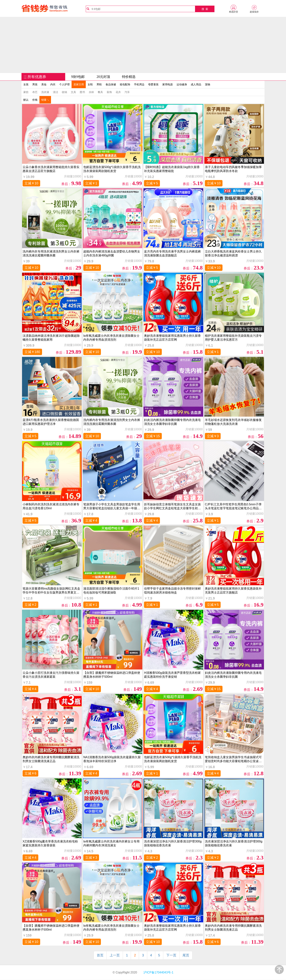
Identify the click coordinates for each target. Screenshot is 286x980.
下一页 (171, 955)
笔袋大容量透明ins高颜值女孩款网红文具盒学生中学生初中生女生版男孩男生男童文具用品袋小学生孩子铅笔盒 (51, 590)
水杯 (91, 92)
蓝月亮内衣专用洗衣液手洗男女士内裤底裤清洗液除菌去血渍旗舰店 (172, 253)
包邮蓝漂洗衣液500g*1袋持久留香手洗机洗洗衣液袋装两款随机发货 (112, 169)
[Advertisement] (143, 45)
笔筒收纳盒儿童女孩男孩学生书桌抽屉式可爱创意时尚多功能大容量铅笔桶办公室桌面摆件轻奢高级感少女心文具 (233, 759)
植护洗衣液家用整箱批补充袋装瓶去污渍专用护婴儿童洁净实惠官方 (233, 337)
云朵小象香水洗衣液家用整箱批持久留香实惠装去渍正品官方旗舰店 (51, 169)
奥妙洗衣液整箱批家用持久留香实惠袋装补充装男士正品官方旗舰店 (233, 590)
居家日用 (78, 84)
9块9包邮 (78, 77)
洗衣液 (45, 92)
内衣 (52, 84)
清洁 (55, 92)
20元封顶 (103, 77)
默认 (26, 99)
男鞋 (99, 84)
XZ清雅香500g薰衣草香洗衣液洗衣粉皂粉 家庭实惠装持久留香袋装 (50, 843)
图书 (82, 92)
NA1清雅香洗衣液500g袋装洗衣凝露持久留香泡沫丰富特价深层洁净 (112, 759)
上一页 (115, 955)
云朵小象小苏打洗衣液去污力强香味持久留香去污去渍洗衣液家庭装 (51, 674)
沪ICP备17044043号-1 (158, 972)
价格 (35, 99)
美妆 (44, 84)
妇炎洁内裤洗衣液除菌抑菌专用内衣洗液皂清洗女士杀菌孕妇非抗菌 (172, 421)
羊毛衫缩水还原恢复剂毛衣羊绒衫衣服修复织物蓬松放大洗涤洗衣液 (233, 421)
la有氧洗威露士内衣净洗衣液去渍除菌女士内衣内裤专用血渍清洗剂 (111, 337)
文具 (73, 92)
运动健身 (182, 84)
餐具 (100, 92)
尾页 (186, 955)
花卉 (118, 92)
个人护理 (64, 84)
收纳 (64, 92)
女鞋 (90, 84)
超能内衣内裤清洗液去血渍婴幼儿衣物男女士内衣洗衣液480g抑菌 (111, 253)
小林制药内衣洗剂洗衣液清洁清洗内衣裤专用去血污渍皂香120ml (51, 506)
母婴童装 (153, 84)
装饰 (109, 92)
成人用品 (196, 84)
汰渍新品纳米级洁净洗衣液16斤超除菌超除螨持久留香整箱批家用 (51, 337)
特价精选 (128, 77)
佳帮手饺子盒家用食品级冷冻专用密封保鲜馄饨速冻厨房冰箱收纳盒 (172, 590)
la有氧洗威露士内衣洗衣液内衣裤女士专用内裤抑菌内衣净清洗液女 (111, 843)
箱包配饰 (125, 84)
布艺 (35, 92)
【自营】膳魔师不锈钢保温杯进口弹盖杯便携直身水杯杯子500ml (111, 674)
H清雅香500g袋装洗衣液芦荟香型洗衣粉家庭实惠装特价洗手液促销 (172, 674)
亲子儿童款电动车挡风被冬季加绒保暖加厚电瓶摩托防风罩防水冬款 (233, 169)
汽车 (127, 92)
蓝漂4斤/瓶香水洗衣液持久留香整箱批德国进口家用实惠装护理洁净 (51, 421)
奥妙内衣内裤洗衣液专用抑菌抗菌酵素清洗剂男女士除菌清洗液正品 (51, 759)
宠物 (207, 84)
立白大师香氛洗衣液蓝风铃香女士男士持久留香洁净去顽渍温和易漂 (233, 253)
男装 (35, 84)
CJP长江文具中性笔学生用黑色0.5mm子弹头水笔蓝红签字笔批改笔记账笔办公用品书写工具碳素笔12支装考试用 (233, 506)
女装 (26, 84)
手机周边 (139, 84)
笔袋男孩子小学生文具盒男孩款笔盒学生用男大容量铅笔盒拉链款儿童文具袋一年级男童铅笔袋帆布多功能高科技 (111, 506)
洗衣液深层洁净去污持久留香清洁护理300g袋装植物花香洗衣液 (173, 843)
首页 (100, 955)
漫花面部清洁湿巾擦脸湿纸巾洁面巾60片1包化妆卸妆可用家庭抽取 (111, 590)
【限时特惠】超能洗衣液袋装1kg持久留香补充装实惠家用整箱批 (172, 169)
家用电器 (167, 84)
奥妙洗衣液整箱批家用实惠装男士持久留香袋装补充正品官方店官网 (172, 337)
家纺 (26, 92)
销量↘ (45, 99)
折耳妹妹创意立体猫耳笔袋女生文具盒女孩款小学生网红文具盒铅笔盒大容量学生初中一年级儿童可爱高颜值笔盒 (172, 506)
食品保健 (111, 84)
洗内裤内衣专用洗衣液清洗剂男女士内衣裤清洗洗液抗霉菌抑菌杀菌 (51, 253)
